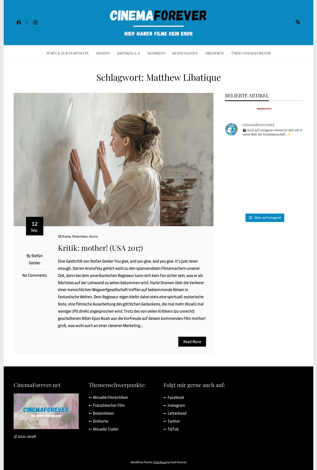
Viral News (160, 462)
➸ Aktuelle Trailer (103, 429)
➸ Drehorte (98, 421)
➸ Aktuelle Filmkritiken (108, 397)
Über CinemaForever (251, 53)
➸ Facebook (173, 397)
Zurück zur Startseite (67, 53)
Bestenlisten (185, 53)
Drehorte (214, 53)
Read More (192, 341)
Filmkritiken (80, 236)
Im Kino (103, 53)
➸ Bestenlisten (101, 413)
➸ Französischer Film (107, 405)
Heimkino (156, 53)
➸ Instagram (174, 405)
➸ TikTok (171, 429)
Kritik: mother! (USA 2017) (100, 248)
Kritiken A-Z (128, 53)
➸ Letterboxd (174, 413)
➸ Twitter (171, 421)
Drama (66, 236)
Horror (93, 236)
